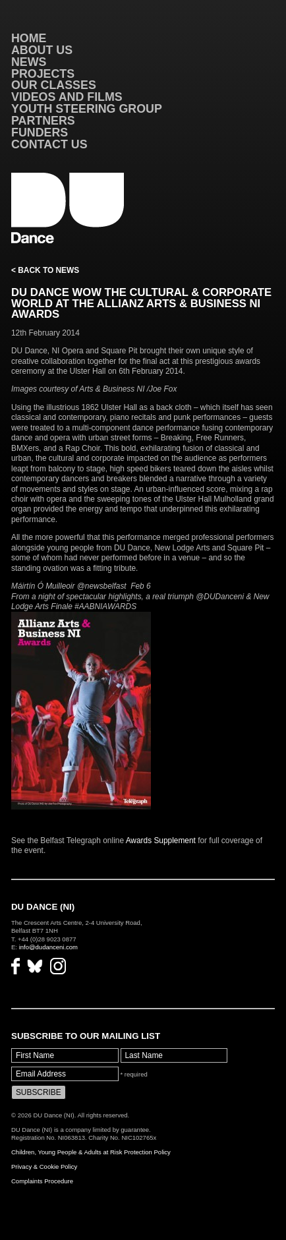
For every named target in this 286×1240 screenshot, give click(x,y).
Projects (42, 73)
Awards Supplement (162, 840)
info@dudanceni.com (48, 947)
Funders (39, 132)
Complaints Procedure (42, 1181)
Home (29, 38)
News (29, 62)
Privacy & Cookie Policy (44, 1166)
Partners (43, 120)
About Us (41, 50)
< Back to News (45, 270)
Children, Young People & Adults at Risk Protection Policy (91, 1152)
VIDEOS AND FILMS (67, 96)
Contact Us (49, 144)
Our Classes (53, 85)
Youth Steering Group (86, 108)
